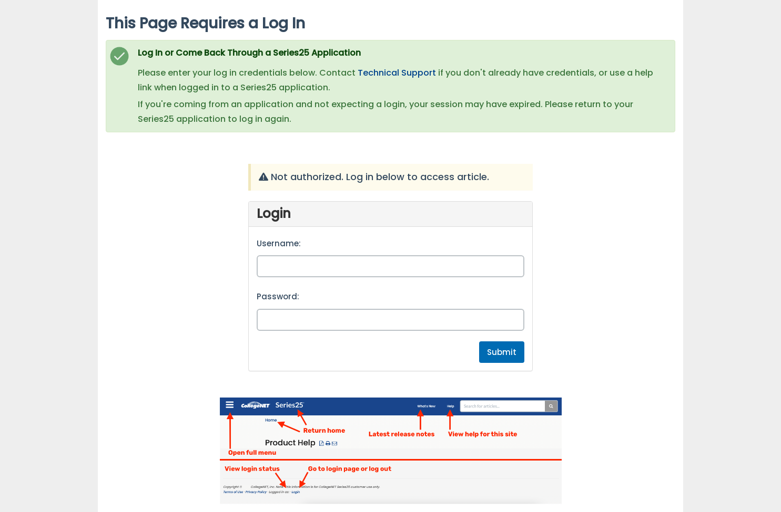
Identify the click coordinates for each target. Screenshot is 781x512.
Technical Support (397, 73)
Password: (278, 296)
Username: (279, 243)
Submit (501, 352)
